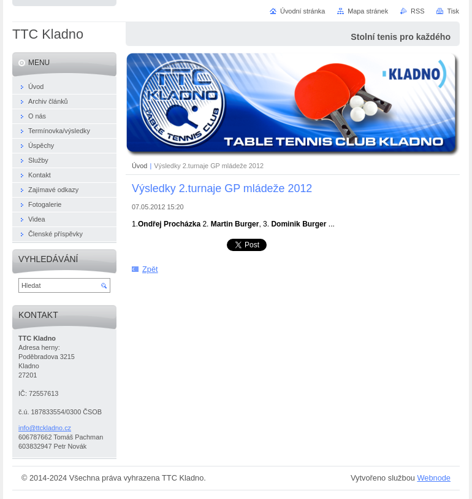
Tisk (453, 11)
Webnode (434, 477)
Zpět (150, 269)
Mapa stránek (368, 11)
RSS (417, 11)
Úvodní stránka (302, 11)
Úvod (139, 165)
